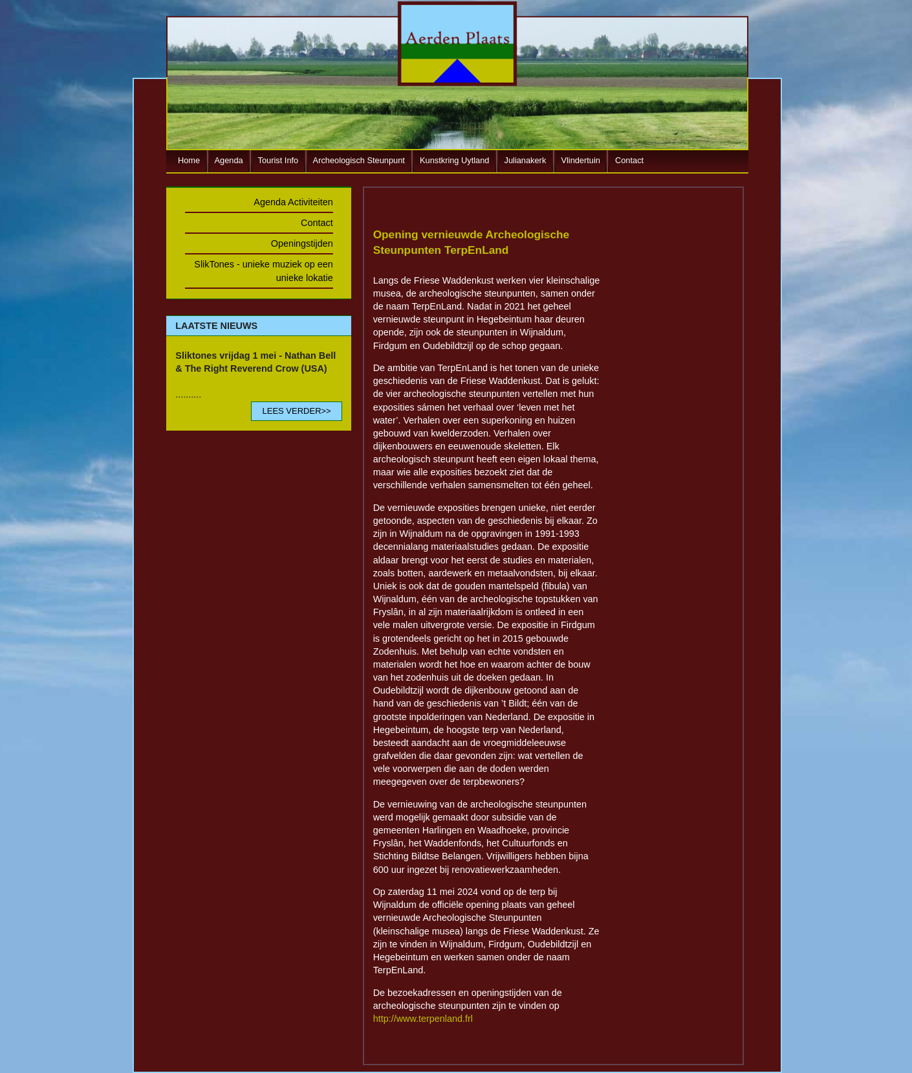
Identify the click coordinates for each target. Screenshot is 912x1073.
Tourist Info (278, 160)
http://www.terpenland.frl (423, 1018)
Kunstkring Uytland (454, 160)
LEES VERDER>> (296, 411)
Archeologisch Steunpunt (359, 160)
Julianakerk (526, 160)
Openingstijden (302, 243)
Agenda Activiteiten (293, 202)
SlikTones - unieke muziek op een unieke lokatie (263, 270)
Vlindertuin (580, 160)
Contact (629, 160)
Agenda (229, 160)
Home (189, 160)
